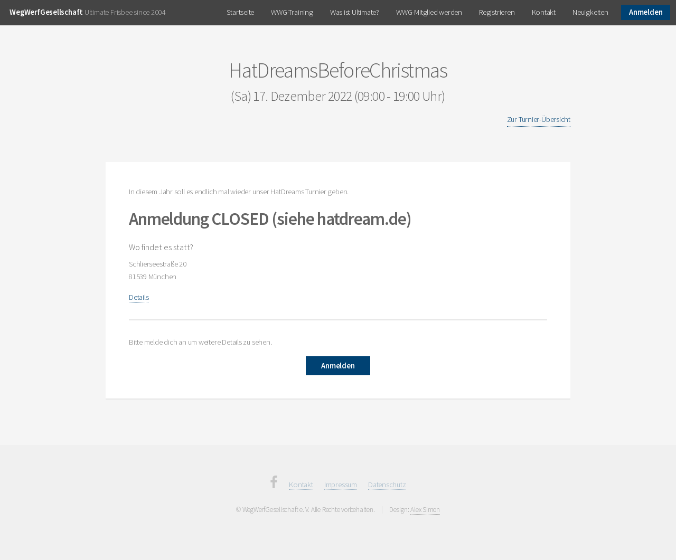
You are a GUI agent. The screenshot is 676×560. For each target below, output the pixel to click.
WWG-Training (292, 12)
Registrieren (496, 12)
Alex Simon (425, 509)
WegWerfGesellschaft (46, 12)
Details (138, 297)
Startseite (240, 12)
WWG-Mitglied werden (429, 12)
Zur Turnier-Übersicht (538, 119)
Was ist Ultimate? (354, 12)
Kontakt (544, 12)
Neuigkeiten (590, 12)
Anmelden (645, 12)
